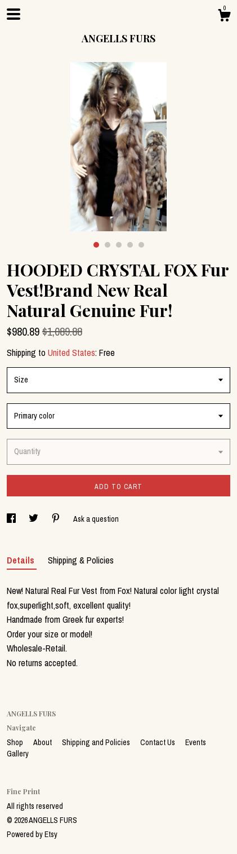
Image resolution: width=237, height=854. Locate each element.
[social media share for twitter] (34, 519)
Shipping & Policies (81, 560)
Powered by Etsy (32, 834)
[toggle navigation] (13, 14)
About (43, 742)
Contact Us (158, 742)
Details (22, 560)
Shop (16, 742)
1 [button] (96, 245)
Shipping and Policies (97, 742)
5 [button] (141, 245)
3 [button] (119, 245)
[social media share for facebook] (12, 519)
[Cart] (224, 16)
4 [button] (130, 245)
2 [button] (107, 245)
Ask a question (96, 519)
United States (71, 352)
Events (195, 742)
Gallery (18, 754)
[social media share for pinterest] (56, 519)
